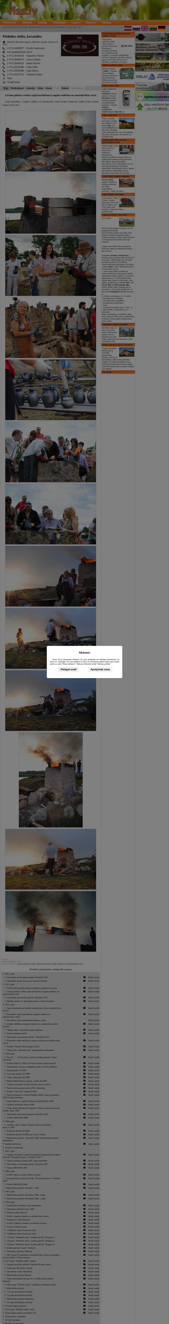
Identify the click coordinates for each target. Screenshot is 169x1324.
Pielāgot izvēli (69, 669)
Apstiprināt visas (100, 669)
